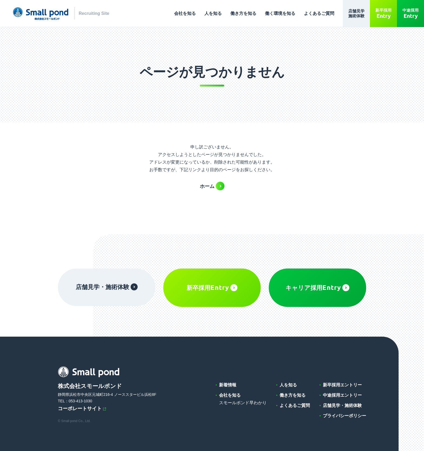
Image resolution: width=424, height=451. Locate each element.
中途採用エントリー (342, 395)
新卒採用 (383, 13)
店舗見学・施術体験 (107, 286)
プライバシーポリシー (344, 415)
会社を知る (185, 13)
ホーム (207, 186)
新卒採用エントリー (342, 385)
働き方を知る (243, 13)
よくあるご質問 (319, 13)
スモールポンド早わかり (243, 402)
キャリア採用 (317, 287)
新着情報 (227, 385)
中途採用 (410, 13)
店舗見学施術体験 (356, 13)
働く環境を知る (280, 13)
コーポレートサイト (80, 408)
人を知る (213, 13)
